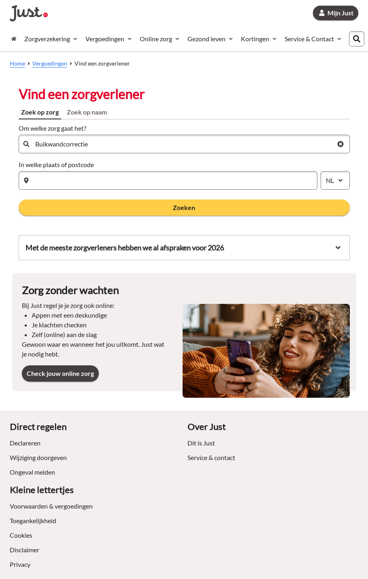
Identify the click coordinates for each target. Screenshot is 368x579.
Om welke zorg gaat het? (52, 128)
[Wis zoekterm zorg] (340, 144)
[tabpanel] (184, 169)
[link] (335, 13)
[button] (184, 207)
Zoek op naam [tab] (87, 112)
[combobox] (358, 39)
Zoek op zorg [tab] (40, 112)
